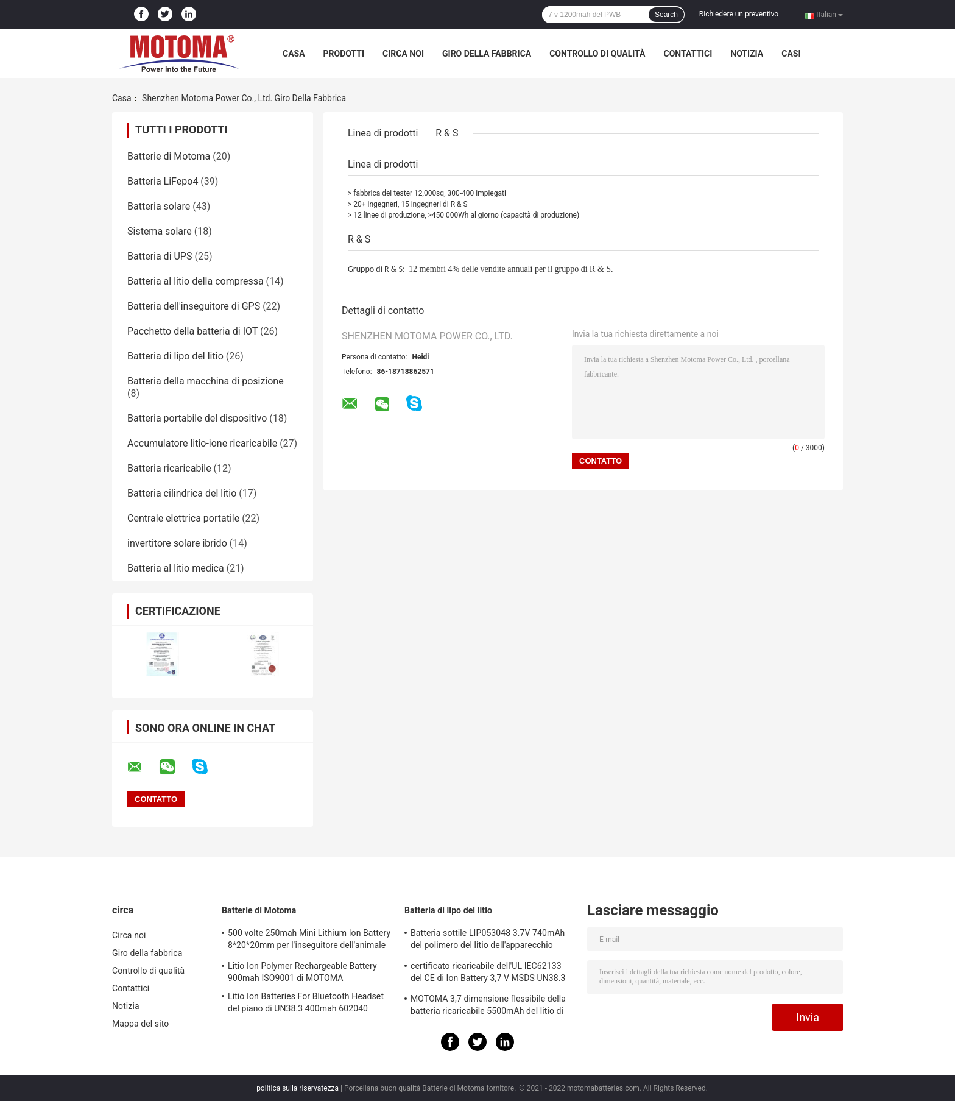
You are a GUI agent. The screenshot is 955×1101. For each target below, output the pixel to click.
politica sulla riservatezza (297, 1088)
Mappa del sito (140, 1023)
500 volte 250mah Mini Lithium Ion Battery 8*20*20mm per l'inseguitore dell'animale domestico (309, 941)
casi (790, 53)
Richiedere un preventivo (738, 14)
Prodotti (344, 53)
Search (666, 14)
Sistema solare (159, 231)
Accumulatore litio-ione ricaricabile (202, 443)
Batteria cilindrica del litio (181, 493)
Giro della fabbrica (486, 53)
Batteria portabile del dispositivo (197, 418)
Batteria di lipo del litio (175, 356)
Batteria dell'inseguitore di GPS (193, 306)
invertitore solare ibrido (177, 543)
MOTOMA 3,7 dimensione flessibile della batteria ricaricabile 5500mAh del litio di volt (488, 1006)
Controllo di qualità (597, 53)
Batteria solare (158, 206)
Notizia (746, 53)
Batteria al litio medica (175, 568)
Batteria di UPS (159, 256)
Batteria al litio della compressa (195, 281)
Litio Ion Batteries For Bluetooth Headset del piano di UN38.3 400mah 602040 (306, 1002)
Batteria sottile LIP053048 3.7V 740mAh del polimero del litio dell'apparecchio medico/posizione (488, 941)
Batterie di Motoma (168, 156)
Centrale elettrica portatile (183, 518)
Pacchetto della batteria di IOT (192, 331)
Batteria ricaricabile (169, 468)
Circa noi (403, 53)
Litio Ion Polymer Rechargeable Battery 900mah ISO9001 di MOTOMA (302, 972)
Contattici (687, 53)
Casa (294, 53)
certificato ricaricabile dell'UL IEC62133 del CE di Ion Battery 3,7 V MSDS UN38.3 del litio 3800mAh (488, 973)
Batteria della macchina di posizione (205, 381)
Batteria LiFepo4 (162, 181)
